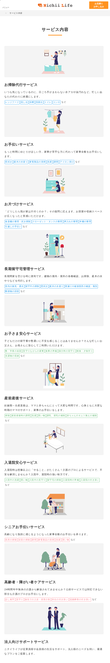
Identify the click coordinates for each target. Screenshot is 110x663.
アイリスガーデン (40, 621)
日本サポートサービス (18, 621)
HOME (6, 13)
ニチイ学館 (14, 610)
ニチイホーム (39, 615)
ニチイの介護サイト (40, 609)
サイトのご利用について (29, 650)
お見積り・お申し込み (57, 530)
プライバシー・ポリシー (51, 650)
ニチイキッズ (75, 609)
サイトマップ (11, 650)
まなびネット (58, 609)
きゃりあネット (75, 625)
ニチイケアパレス (17, 615)
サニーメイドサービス (96, 612)
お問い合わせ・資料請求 (89, 533)
